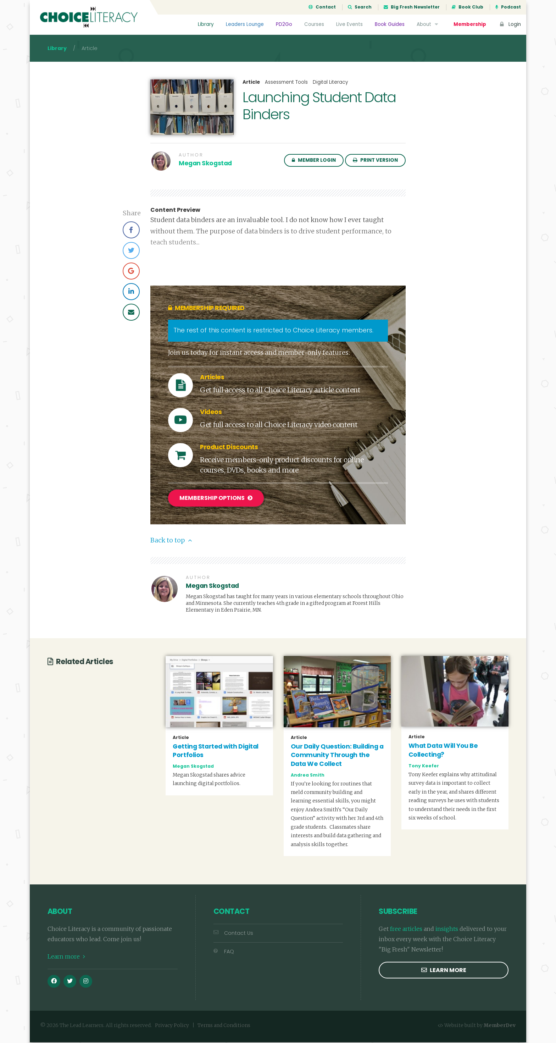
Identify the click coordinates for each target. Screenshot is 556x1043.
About (428, 24)
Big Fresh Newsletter (412, 7)
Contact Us (233, 933)
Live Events (349, 24)
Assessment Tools (286, 82)
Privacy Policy (172, 1026)
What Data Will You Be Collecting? (443, 751)
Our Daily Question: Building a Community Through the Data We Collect (337, 755)
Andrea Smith (307, 775)
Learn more (66, 956)
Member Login (314, 161)
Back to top (171, 541)
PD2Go (284, 24)
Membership (470, 24)
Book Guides (390, 24)
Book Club (467, 7)
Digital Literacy (330, 82)
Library (206, 24)
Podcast (508, 7)
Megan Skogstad (205, 164)
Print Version (375, 161)
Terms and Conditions (224, 1026)
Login (509, 24)
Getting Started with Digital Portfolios (215, 751)
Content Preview (175, 211)
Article (251, 83)
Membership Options (215, 499)
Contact (322, 7)
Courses (314, 24)
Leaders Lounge (245, 24)
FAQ (223, 951)
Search (360, 7)
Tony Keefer (423, 766)
